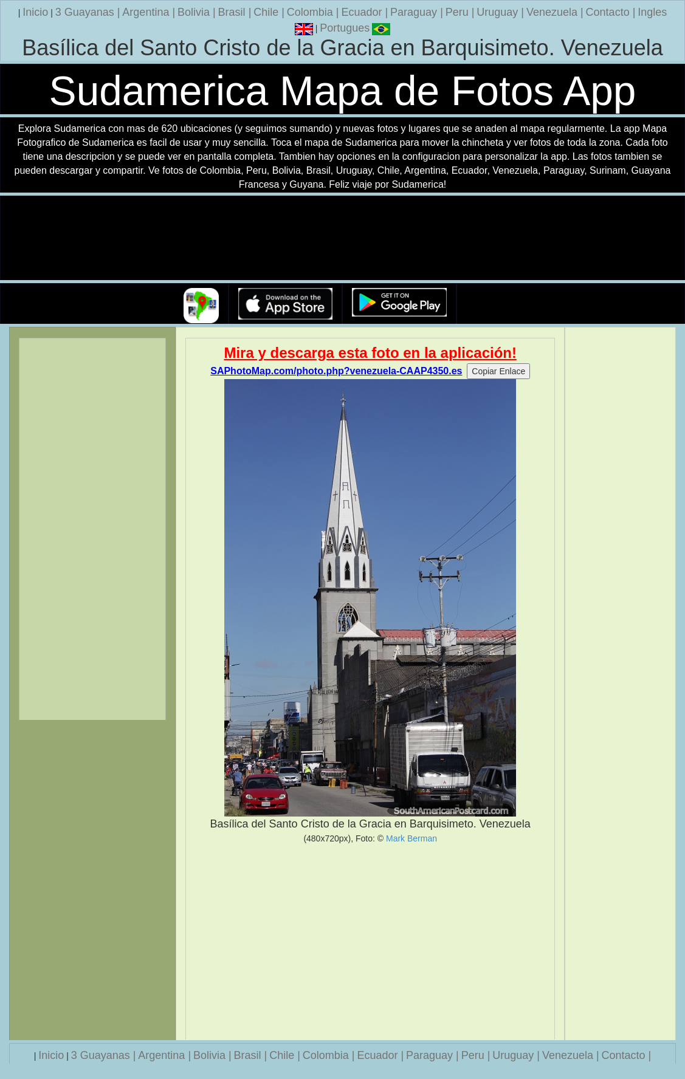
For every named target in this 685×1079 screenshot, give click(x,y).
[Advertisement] (370, 942)
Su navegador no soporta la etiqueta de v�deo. (343, 238)
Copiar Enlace (498, 371)
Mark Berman (411, 838)
